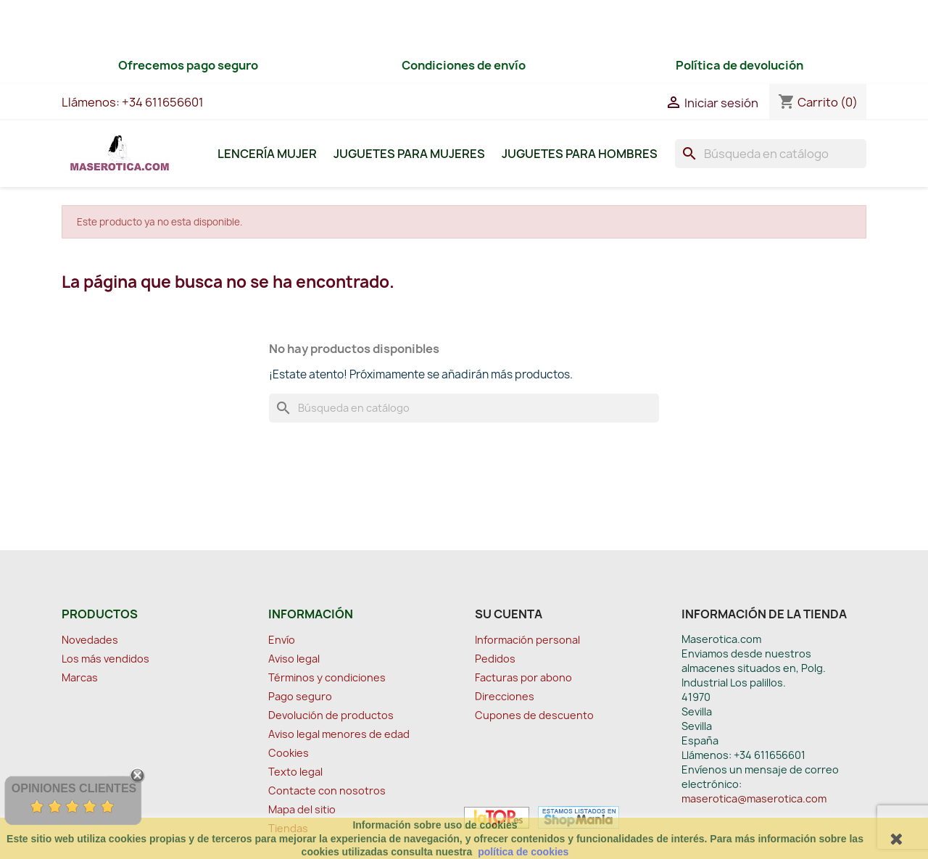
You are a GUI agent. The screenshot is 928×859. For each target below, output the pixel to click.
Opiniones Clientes (74, 788)
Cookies (288, 753)
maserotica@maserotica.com (754, 798)
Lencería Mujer (267, 154)
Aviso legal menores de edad (339, 734)
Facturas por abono (523, 677)
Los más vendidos (105, 658)
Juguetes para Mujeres (409, 154)
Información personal (527, 640)
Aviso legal (294, 658)
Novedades (90, 640)
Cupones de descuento (534, 715)
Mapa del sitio (302, 809)
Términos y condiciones (327, 677)
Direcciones (504, 696)
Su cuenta (508, 614)
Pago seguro (300, 696)
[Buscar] (770, 153)
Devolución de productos (331, 715)
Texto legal (295, 772)
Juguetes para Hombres (580, 154)
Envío (281, 640)
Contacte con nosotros (327, 790)
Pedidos (495, 658)
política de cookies (523, 852)
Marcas (80, 677)
